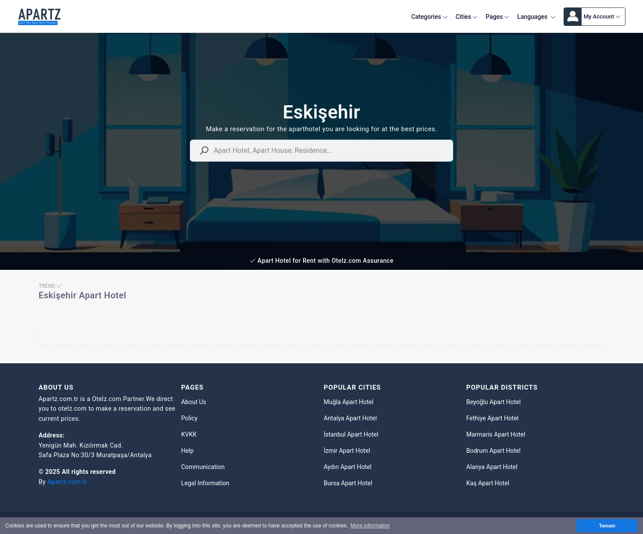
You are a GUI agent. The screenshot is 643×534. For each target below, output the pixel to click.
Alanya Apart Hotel (492, 466)
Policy (189, 418)
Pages (497, 16)
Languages (536, 16)
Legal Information (205, 483)
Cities (467, 16)
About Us (193, 401)
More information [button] (370, 526)
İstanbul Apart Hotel (351, 434)
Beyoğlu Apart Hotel (493, 401)
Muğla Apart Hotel (348, 401)
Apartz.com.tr (67, 481)
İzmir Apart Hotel (347, 450)
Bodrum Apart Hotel (493, 450)
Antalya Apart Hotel (350, 418)
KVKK (188, 434)
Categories (429, 16)
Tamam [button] (607, 525)
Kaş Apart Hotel (487, 483)
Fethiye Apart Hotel (492, 418)
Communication (203, 466)
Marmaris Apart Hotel (495, 434)
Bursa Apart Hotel (348, 483)
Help (187, 450)
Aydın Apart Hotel (348, 466)
